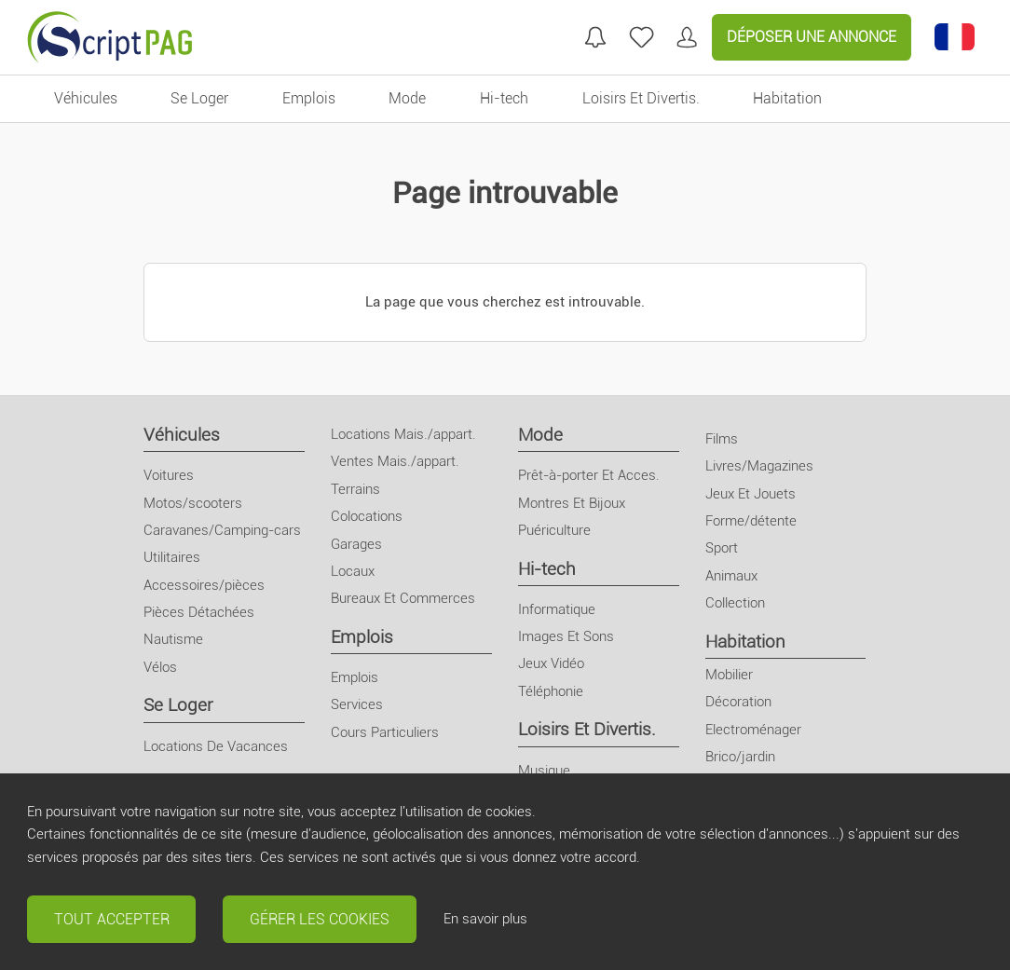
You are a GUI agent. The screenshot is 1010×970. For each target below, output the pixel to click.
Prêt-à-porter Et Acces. (589, 475)
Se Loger (177, 705)
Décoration (738, 701)
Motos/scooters (192, 503)
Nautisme (173, 639)
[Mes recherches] (595, 37)
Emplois (362, 637)
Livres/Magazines (759, 466)
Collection (735, 602)
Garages (356, 544)
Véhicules (181, 434)
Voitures (168, 475)
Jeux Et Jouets (750, 493)
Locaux (353, 571)
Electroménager (753, 729)
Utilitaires (171, 557)
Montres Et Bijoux (571, 503)
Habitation (745, 641)
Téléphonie (550, 691)
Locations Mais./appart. (403, 434)
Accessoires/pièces (204, 585)
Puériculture (554, 530)
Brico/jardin (740, 756)
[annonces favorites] (641, 37)
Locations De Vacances (215, 746)
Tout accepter (112, 919)
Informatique (556, 609)
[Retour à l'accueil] (110, 37)
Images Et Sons (566, 636)
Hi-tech (547, 569)
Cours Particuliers (385, 732)
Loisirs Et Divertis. (587, 729)
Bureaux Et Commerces (403, 598)
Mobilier (729, 674)
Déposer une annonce (811, 37)
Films (721, 438)
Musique (544, 770)
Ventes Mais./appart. (395, 461)
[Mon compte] (686, 37)
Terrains (355, 489)
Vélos (160, 667)
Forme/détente (751, 520)
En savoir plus (485, 918)
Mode (540, 434)
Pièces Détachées (198, 612)
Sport (721, 548)
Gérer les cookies (319, 919)
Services (357, 704)
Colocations (367, 516)
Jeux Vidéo (551, 663)
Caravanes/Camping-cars (222, 530)
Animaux (731, 575)
